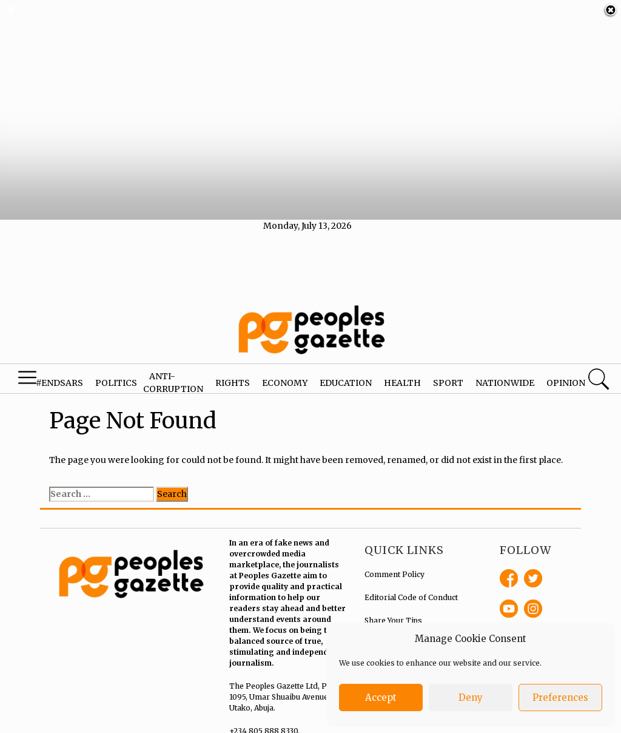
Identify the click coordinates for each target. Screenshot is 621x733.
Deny (470, 697)
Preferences (560, 697)
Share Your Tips (393, 615)
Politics (116, 377)
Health (402, 377)
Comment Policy (394, 569)
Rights (232, 377)
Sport (448, 377)
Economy (284, 377)
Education (346, 377)
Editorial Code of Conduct (411, 592)
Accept (381, 697)
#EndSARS (59, 377)
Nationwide (504, 377)
